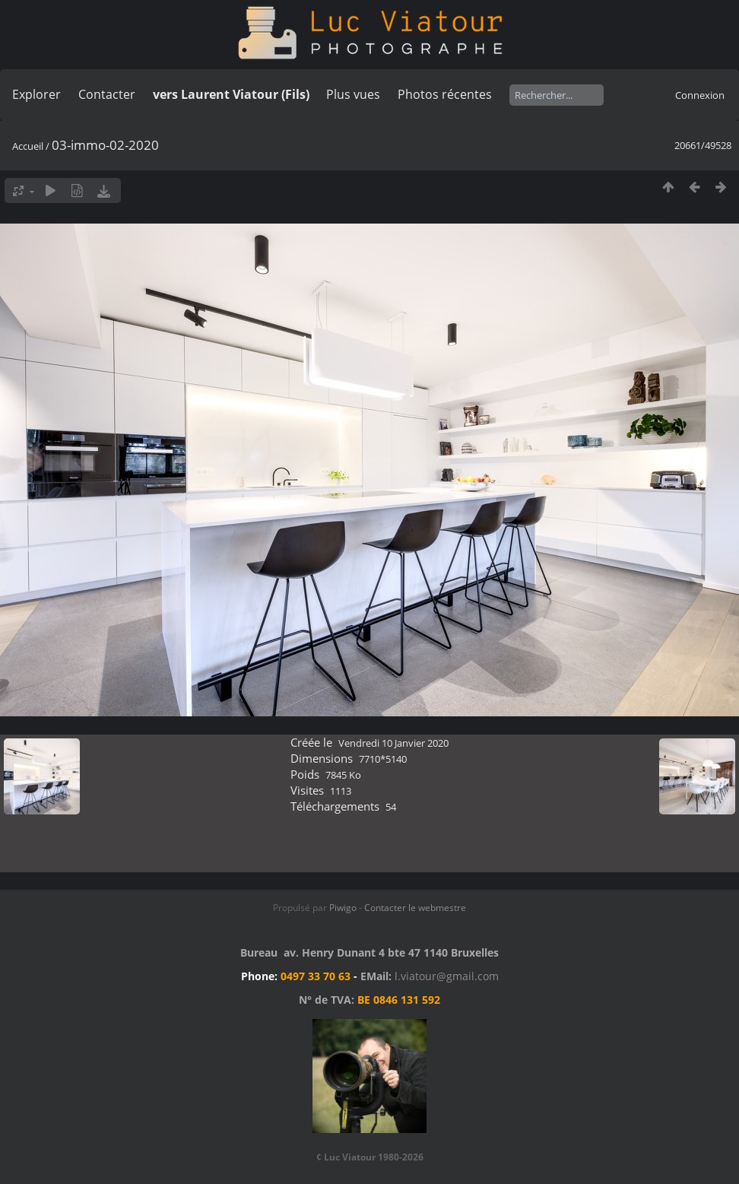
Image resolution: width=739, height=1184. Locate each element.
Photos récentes (445, 94)
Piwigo (343, 907)
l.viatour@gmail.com (447, 976)
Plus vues (353, 94)
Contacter (106, 94)
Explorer (36, 94)
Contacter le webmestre (415, 907)
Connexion (700, 95)
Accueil (27, 146)
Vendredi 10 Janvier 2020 (393, 743)
